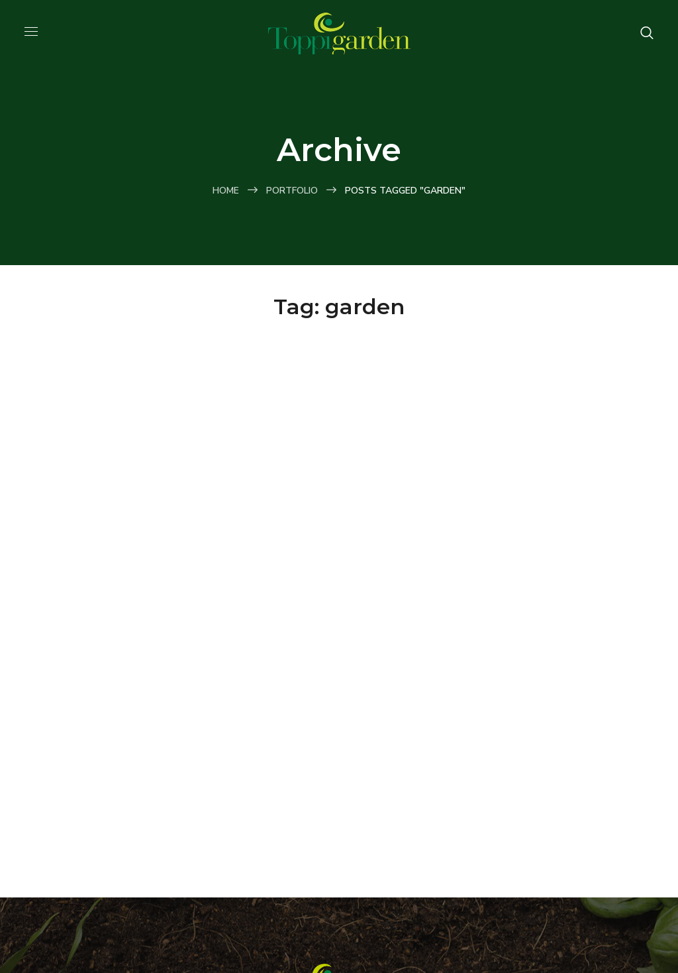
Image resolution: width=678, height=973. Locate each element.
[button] (647, 33)
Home (226, 190)
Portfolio (292, 190)
